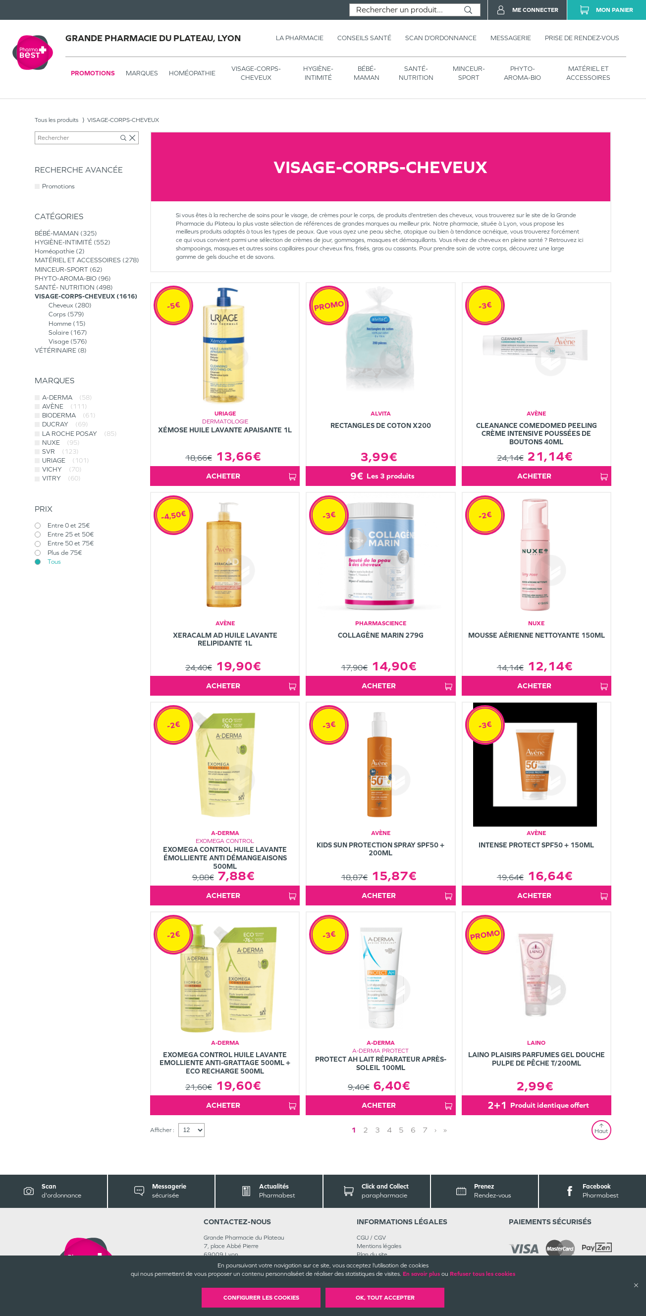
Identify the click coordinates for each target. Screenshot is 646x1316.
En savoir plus (421, 1273)
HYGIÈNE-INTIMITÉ (318, 73)
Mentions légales (379, 1246)
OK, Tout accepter (385, 1297)
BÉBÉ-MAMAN (366, 73)
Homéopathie (192, 73)
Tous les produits (56, 120)
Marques (142, 73)
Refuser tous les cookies (482, 1273)
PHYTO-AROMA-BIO (522, 73)
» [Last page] (445, 1130)
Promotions (93, 73)
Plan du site (372, 1254)
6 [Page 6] (413, 1130)
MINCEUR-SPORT (469, 73)
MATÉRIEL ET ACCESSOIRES (588, 73)
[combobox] (403, 10)
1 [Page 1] (353, 1130)
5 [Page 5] (401, 1130)
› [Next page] (435, 1130)
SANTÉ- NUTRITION (416, 73)
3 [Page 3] (377, 1130)
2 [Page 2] (365, 1130)
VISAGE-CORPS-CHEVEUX (256, 73)
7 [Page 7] (425, 1130)
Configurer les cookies (261, 1297)
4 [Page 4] (389, 1130)
